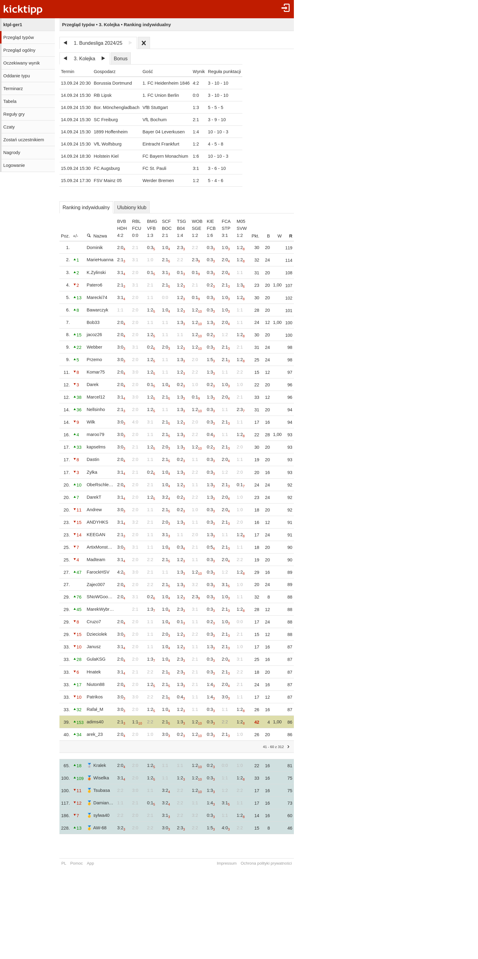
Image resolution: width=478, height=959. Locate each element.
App (90, 863)
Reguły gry (14, 114)
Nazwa (97, 235)
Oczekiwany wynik (21, 63)
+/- (75, 236)
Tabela (9, 101)
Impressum (233, 863)
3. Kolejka (84, 58)
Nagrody (11, 152)
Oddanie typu (16, 75)
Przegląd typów (18, 37)
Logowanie (14, 165)
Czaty (9, 127)
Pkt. (261, 236)
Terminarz (13, 88)
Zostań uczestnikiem (23, 139)
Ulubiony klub (131, 207)
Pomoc (76, 863)
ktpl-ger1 (12, 24)
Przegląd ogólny (19, 50)
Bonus (120, 58)
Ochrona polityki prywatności (272, 863)
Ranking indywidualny (86, 207)
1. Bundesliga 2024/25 (98, 43)
